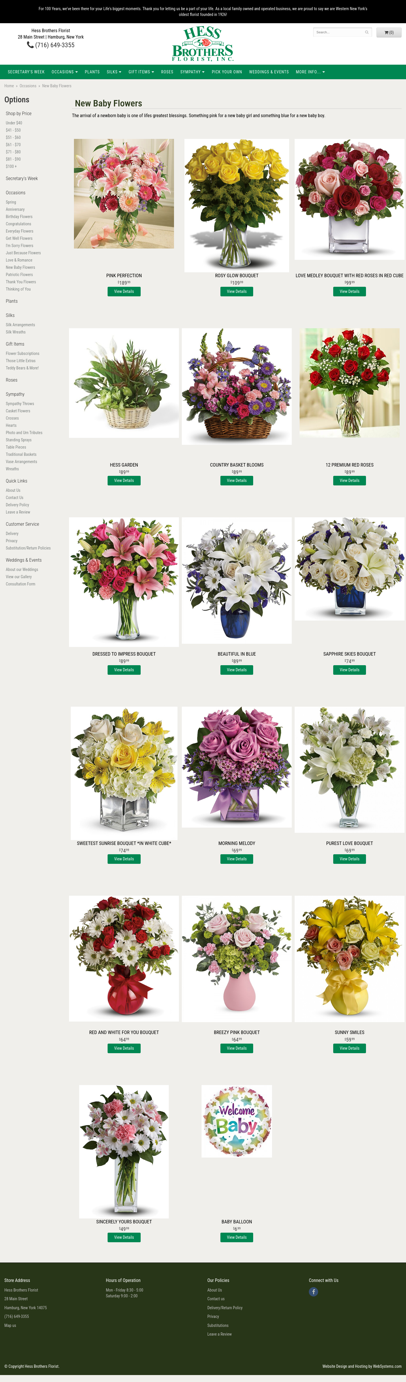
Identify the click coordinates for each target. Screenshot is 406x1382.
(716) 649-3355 (51, 45)
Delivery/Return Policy (224, 1307)
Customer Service (22, 524)
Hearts (11, 425)
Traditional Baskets (21, 454)
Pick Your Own (227, 72)
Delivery (12, 533)
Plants (92, 72)
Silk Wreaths (16, 332)
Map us (10, 1325)
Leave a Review (18, 512)
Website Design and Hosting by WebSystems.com (362, 1366)
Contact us (216, 1298)
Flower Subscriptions (22, 353)
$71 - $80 (13, 152)
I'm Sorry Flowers (19, 245)
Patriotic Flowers (19, 274)
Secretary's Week (26, 72)
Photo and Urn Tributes (24, 432)
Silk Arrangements (20, 324)
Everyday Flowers (19, 231)
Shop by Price (19, 113)
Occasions (63, 72)
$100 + (11, 166)
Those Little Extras (21, 360)
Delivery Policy (17, 505)
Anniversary (15, 209)
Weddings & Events (269, 72)
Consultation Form (20, 584)
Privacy (11, 540)
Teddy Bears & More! (22, 368)
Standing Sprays (19, 440)
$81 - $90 (13, 159)
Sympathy (190, 72)
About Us (13, 490)
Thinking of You (18, 289)
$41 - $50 (13, 130)
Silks (112, 72)
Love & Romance (19, 260)
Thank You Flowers (21, 282)
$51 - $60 (13, 137)
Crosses (12, 418)
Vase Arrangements (21, 461)
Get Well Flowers (19, 238)
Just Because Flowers (23, 253)
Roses (167, 72)
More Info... (308, 72)
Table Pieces (16, 447)
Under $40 (14, 123)
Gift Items (139, 72)
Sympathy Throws (20, 403)
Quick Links (16, 481)
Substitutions (218, 1325)
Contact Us (14, 497)
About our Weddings (22, 569)
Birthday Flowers (19, 216)
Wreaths (12, 469)
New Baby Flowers (20, 267)
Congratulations (18, 224)
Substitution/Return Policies (28, 548)
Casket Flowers (18, 411)
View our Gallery (19, 576)
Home (9, 86)
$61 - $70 (13, 144)
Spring (11, 202)
